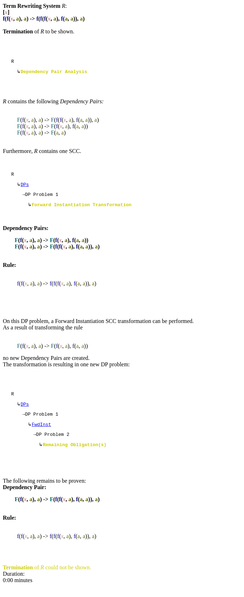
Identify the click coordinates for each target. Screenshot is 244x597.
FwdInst (41, 433)
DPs (25, 188)
